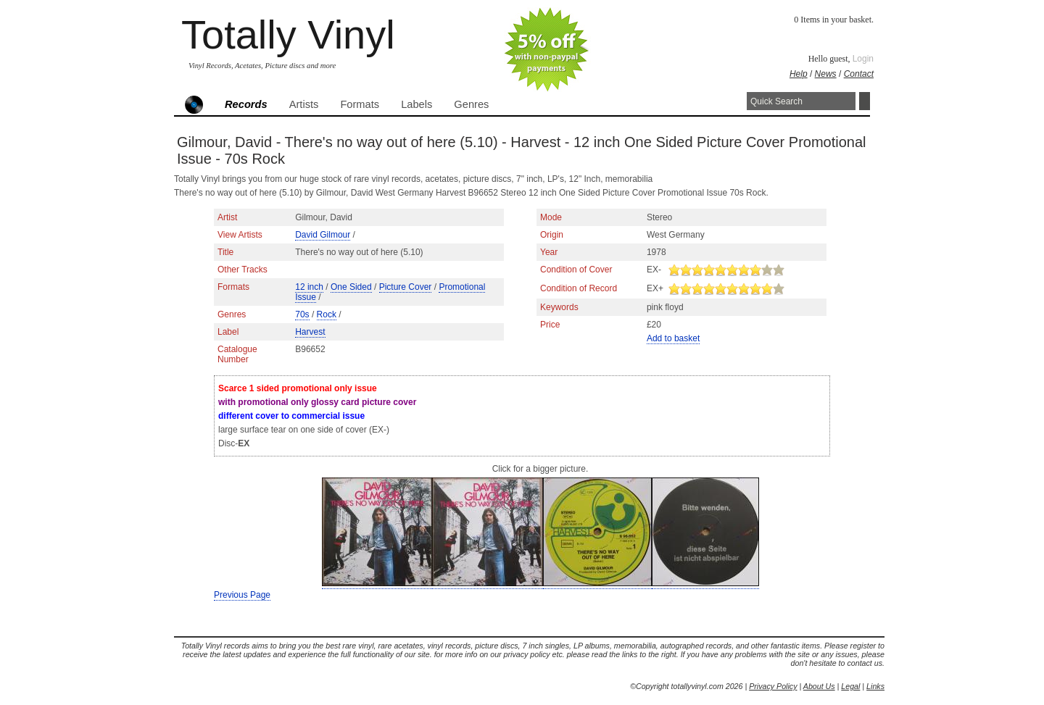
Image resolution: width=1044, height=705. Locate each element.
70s (302, 314)
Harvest (310, 332)
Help (799, 74)
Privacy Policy (773, 686)
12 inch (309, 287)
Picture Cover (405, 287)
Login (863, 59)
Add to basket (673, 338)
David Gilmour (322, 235)
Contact (859, 74)
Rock (326, 314)
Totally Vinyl (288, 34)
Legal (850, 686)
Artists (304, 104)
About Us (819, 686)
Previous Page (242, 595)
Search (864, 101)
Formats (359, 104)
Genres (471, 104)
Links (875, 686)
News (826, 74)
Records (246, 104)
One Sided (351, 287)
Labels (416, 104)
